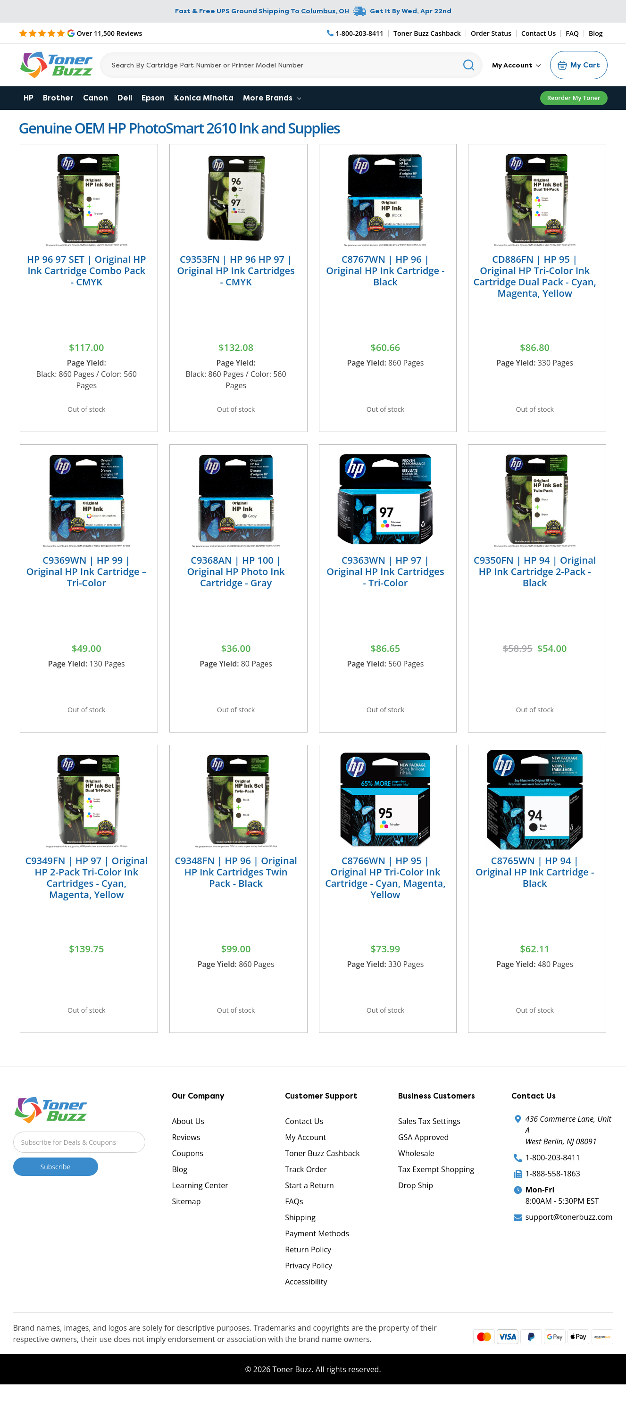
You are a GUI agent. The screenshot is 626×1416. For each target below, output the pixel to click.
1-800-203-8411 (553, 1181)
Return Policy (308, 1273)
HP (28, 98)
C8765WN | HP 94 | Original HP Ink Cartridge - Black (535, 887)
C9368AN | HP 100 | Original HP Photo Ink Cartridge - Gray (236, 579)
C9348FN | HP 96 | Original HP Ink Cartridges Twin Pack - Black (236, 887)
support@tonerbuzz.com (569, 1240)
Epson (153, 98)
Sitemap (186, 1225)
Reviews (186, 1161)
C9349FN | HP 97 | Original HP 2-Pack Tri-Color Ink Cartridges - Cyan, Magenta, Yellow (86, 893)
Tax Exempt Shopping (436, 1193)
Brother (58, 98)
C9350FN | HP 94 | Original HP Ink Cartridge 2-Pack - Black (535, 579)
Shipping (300, 1241)
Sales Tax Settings (429, 1145)
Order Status (491, 33)
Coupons (187, 1177)
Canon (95, 98)
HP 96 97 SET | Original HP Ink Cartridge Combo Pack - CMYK (86, 270)
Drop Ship (415, 1209)
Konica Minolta (204, 98)
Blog (595, 33)
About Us (188, 1145)
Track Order (306, 1193)
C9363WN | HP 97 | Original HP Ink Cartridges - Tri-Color (385, 579)
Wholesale (416, 1177)
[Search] (291, 65)
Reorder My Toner (574, 97)
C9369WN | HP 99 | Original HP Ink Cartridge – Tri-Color (86, 579)
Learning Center (200, 1209)
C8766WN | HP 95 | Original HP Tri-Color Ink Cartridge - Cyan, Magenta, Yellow (385, 893)
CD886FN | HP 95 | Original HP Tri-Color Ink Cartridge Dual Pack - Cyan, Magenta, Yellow (535, 276)
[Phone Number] (355, 33)
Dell (124, 98)
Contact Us (538, 33)
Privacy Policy (308, 1289)
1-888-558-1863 (553, 1197)
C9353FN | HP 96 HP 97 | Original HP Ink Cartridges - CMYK (236, 270)
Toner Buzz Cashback (427, 33)
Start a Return (309, 1209)
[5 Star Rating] (80, 33)
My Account (516, 65)
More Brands (272, 98)
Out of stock (86, 412)
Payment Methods (317, 1257)
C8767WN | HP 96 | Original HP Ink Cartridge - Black (385, 270)
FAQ (572, 33)
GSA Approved (423, 1161)
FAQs (294, 1225)
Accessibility (306, 1305)
